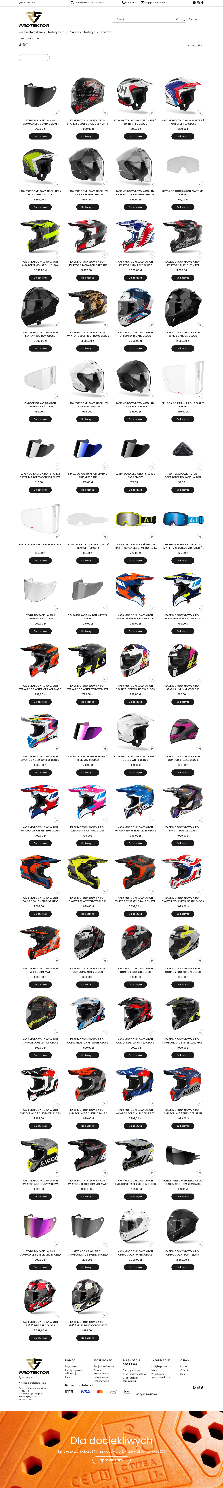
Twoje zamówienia (104, 1366)
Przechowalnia (101, 1381)
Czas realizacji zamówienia (130, 1379)
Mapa (154, 1370)
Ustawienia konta (103, 1377)
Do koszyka (40, 136)
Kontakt (184, 1366)
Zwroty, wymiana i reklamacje (74, 1372)
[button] (183, 19)
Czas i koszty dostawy (134, 1374)
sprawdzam (111, 1460)
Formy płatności (131, 1370)
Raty (67, 1377)
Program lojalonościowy (101, 1372)
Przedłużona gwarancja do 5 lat (161, 1375)
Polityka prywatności (162, 1366)
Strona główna (26, 38)
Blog (182, 1374)
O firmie (184, 1370)
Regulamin (71, 1366)
